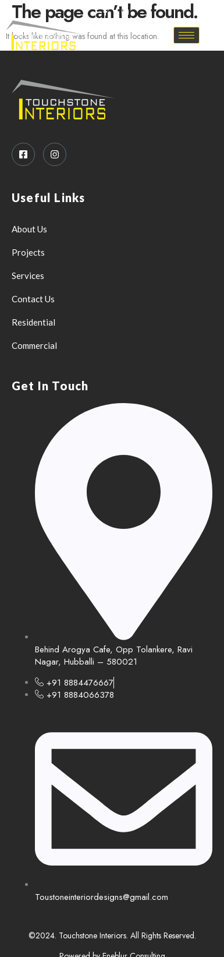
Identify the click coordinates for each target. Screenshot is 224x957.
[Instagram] (125, 11)
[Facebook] (105, 11)
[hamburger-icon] (186, 35)
